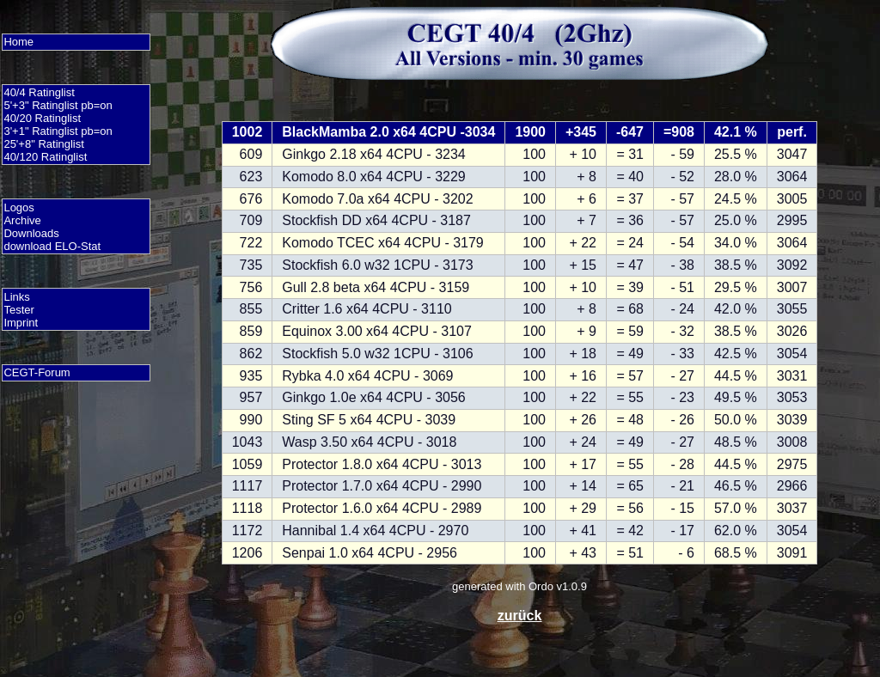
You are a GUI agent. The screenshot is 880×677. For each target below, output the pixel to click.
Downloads (30, 233)
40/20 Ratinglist (42, 118)
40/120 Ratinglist (45, 156)
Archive (21, 220)
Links (16, 296)
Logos (18, 207)
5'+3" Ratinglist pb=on (57, 105)
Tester (18, 309)
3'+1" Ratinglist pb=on (57, 131)
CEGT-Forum (36, 372)
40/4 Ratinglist (38, 92)
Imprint (20, 322)
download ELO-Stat (52, 246)
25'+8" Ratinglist (43, 143)
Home (18, 41)
